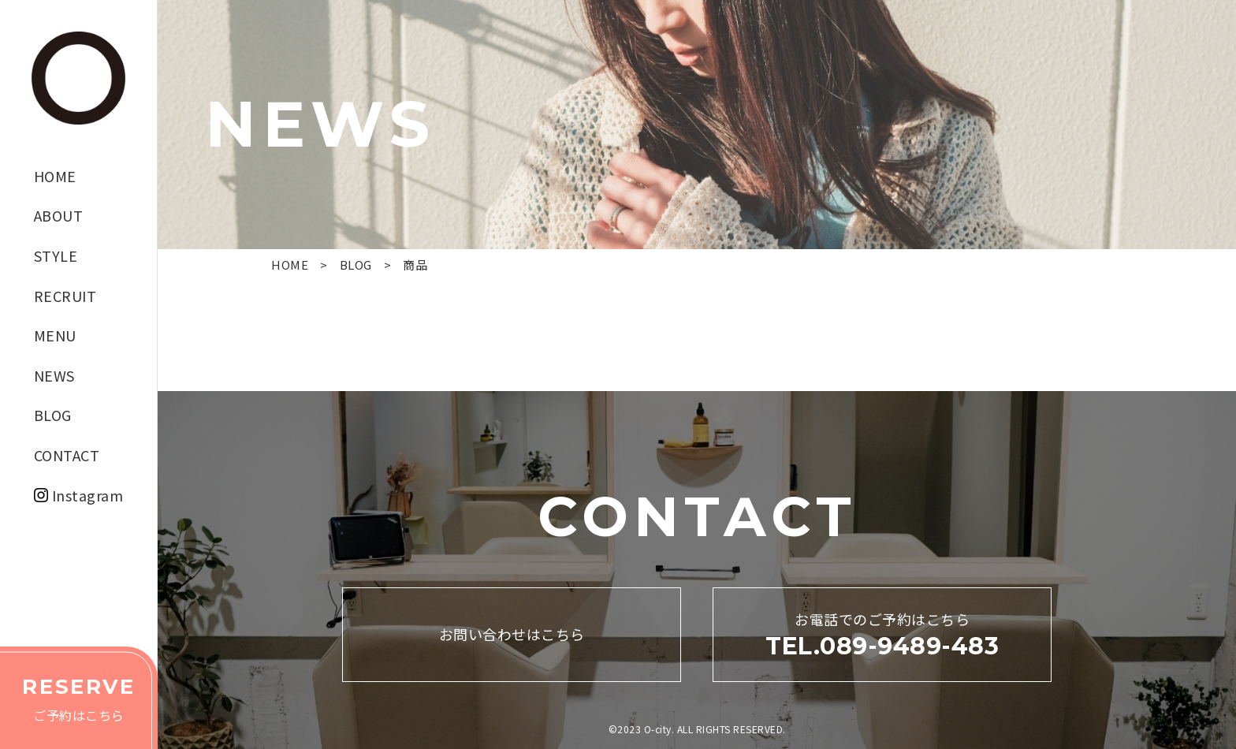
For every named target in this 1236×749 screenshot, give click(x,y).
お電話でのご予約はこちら (882, 635)
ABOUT (59, 215)
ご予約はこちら (78, 696)
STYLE (56, 255)
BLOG (53, 414)
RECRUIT (65, 295)
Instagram (88, 495)
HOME (55, 176)
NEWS (54, 375)
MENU (55, 335)
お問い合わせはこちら (512, 634)
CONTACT (67, 455)
